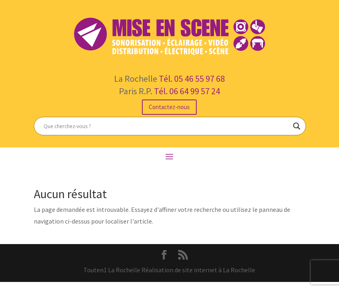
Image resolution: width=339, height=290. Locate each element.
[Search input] (166, 126)
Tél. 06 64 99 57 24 (187, 91)
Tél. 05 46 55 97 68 (192, 78)
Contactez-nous (169, 107)
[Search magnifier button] (296, 126)
